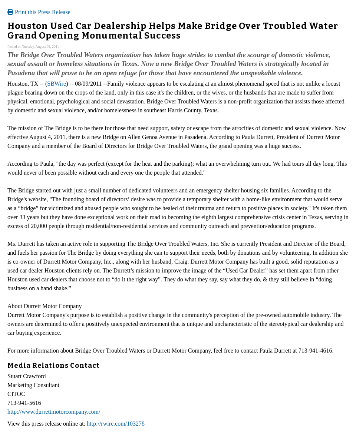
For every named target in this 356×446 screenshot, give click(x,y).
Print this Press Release (38, 12)
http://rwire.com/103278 (116, 423)
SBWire (56, 83)
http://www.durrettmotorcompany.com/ (53, 412)
